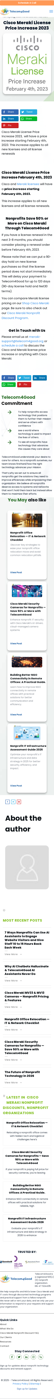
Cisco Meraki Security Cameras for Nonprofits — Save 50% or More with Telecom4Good (27, 616)
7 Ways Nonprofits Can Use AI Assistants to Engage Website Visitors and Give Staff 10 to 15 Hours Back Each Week (27, 940)
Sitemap (35, 1383)
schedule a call (13, 345)
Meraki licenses (28, 184)
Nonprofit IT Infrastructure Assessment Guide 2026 (27, 758)
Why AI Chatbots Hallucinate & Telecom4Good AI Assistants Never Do (27, 970)
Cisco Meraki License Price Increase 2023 (27, 25)
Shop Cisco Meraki (35, 303)
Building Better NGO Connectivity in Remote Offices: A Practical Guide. (27, 687)
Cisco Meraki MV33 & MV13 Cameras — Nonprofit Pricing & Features (27, 996)
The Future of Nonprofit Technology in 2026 (22, 1074)
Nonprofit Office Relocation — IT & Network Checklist (27, 545)
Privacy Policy (20, 1383)
